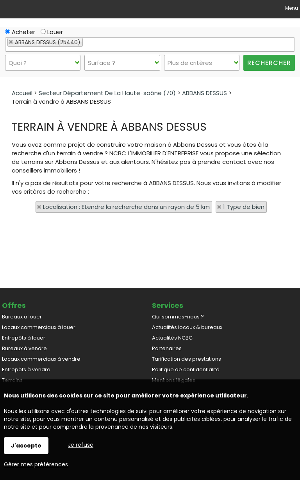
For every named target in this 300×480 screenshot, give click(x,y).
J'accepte (26, 445)
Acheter (20, 32)
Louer (52, 32)
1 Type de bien (243, 207)
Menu (291, 8)
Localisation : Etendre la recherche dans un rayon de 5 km (126, 207)
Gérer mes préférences (36, 464)
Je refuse (80, 445)
